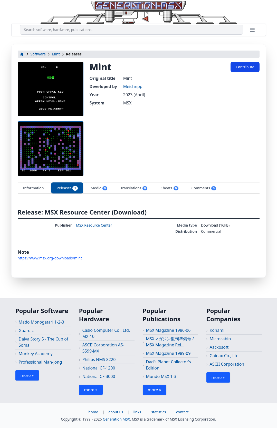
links (137, 412)
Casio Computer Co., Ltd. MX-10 (106, 333)
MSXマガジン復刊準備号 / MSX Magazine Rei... (170, 342)
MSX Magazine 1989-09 (168, 353)
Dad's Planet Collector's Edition (168, 365)
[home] (22, 54)
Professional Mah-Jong (40, 362)
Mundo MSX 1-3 (161, 376)
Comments (204, 188)
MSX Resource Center (94, 225)
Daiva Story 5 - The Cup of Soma (43, 342)
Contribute (245, 66)
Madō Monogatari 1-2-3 (41, 322)
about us (115, 412)
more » (27, 375)
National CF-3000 (98, 376)
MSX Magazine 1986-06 (168, 330)
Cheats (169, 188)
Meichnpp (132, 86)
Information (33, 188)
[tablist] (139, 188)
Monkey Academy (35, 353)
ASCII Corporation (226, 364)
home (93, 412)
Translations (134, 188)
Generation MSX (116, 419)
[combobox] (131, 30)
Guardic (25, 330)
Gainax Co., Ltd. (224, 355)
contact (182, 412)
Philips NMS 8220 (99, 359)
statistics (158, 412)
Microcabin (220, 339)
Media (99, 188)
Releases (67, 188)
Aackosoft (218, 347)
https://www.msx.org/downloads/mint (50, 258)
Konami (216, 330)
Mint (56, 54)
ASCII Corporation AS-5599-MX (103, 348)
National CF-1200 (98, 368)
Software (38, 54)
